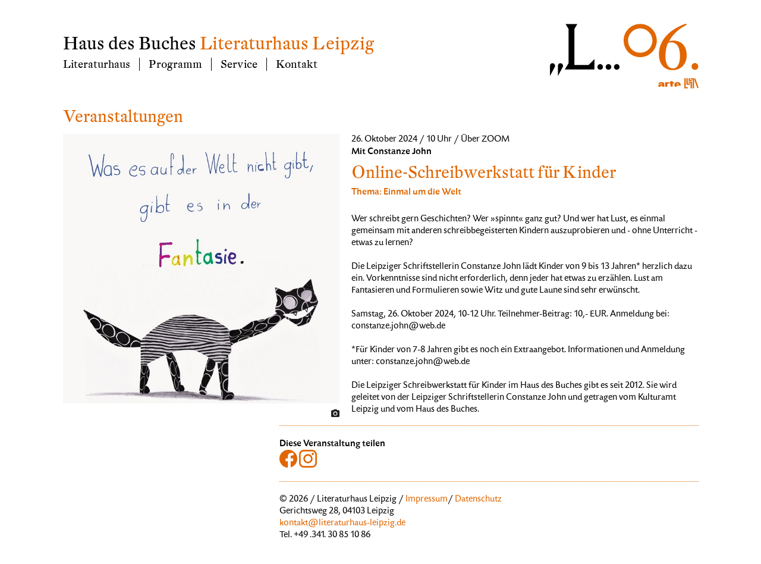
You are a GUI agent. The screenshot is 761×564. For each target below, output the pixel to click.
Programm (175, 64)
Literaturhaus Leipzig (287, 43)
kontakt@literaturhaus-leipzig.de (342, 523)
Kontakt (296, 64)
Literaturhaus (96, 64)
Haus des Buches (129, 43)
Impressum (426, 500)
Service (239, 64)
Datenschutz (478, 500)
